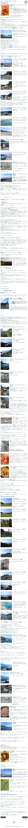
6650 (20, 622)
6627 (17, 350)
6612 (25, 91)
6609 (25, 59)
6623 (24, 258)
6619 (14, 175)
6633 (25, 441)
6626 (17, 340)
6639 (24, 509)
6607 (11, 5)
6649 (17, 613)
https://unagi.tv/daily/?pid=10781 (17, 450)
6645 (24, 572)
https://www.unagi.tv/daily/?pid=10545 (9, 794)
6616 (22, 139)
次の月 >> (25, 817)
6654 (25, 686)
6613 (25, 107)
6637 (15, 492)
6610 (25, 71)
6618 (25, 163)
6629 (11, 373)
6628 (11, 360)
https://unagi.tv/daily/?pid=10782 (8, 496)
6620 (23, 199)
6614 (25, 117)
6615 (25, 127)
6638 (24, 499)
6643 (24, 549)
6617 (25, 152)
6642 (24, 539)
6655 (25, 698)
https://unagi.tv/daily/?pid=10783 (20, 774)
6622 (20, 252)
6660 (11, 780)
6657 (14, 723)
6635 (14, 467)
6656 (14, 707)
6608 (25, 31)
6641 (24, 529)
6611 (25, 81)
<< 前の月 (3, 817)
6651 (25, 635)
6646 (24, 582)
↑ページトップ (24, 819)
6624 (22, 299)
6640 (24, 519)
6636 (12, 483)
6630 (11, 385)
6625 (17, 330)
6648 (24, 602)
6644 (21, 559)
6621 (18, 237)
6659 (14, 770)
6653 (22, 673)
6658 (11, 752)
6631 (11, 398)
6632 (17, 418)
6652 (25, 663)
